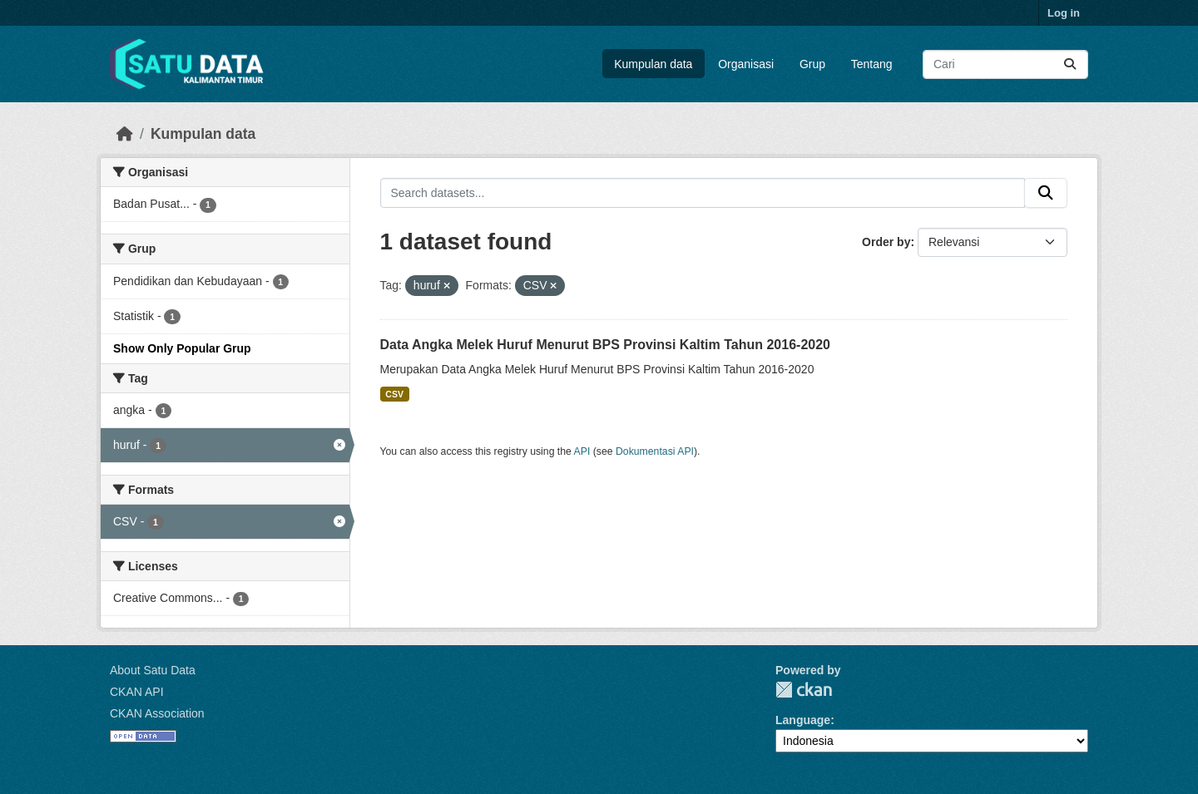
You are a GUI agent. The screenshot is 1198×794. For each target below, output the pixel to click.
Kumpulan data (653, 64)
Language (802, 720)
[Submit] (1070, 64)
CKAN (803, 689)
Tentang (872, 64)
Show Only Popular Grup (182, 348)
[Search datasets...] (1005, 64)
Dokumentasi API (655, 451)
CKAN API (137, 691)
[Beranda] (124, 134)
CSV (394, 394)
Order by (886, 242)
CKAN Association (157, 713)
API (582, 451)
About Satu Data (153, 670)
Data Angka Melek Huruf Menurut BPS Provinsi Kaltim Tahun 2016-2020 (605, 345)
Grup (812, 64)
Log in (1063, 13)
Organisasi (746, 64)
